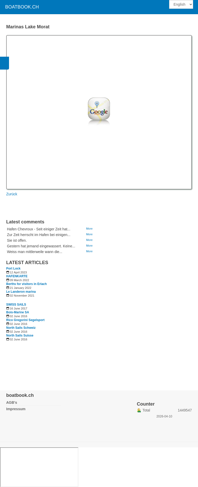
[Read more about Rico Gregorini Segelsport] (50, 320)
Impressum (16, 409)
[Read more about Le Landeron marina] (50, 291)
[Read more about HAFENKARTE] (50, 276)
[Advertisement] (124, 297)
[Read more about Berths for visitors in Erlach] (50, 284)
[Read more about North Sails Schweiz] (50, 328)
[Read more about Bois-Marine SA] (50, 312)
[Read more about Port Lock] (50, 268)
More (89, 228)
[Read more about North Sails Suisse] (50, 335)
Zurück (11, 194)
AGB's (11, 402)
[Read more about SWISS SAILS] (50, 304)
